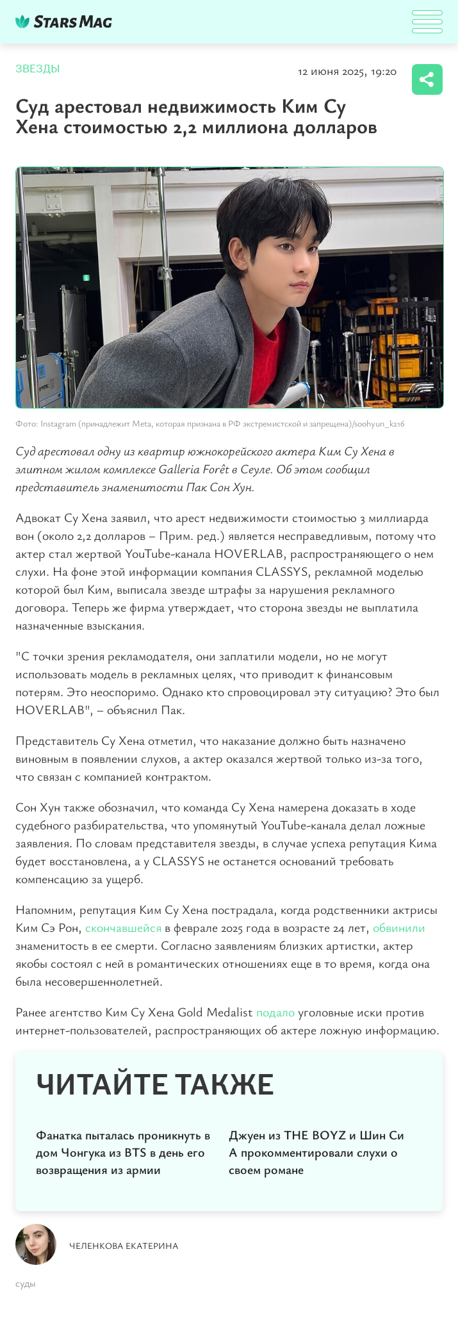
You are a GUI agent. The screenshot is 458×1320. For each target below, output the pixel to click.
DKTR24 (66, 21)
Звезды (37, 68)
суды (25, 1283)
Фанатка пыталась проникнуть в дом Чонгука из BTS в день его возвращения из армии (123, 1152)
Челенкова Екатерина (124, 1245)
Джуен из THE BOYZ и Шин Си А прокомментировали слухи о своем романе (316, 1152)
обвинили (399, 927)
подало (275, 1011)
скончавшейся (123, 927)
